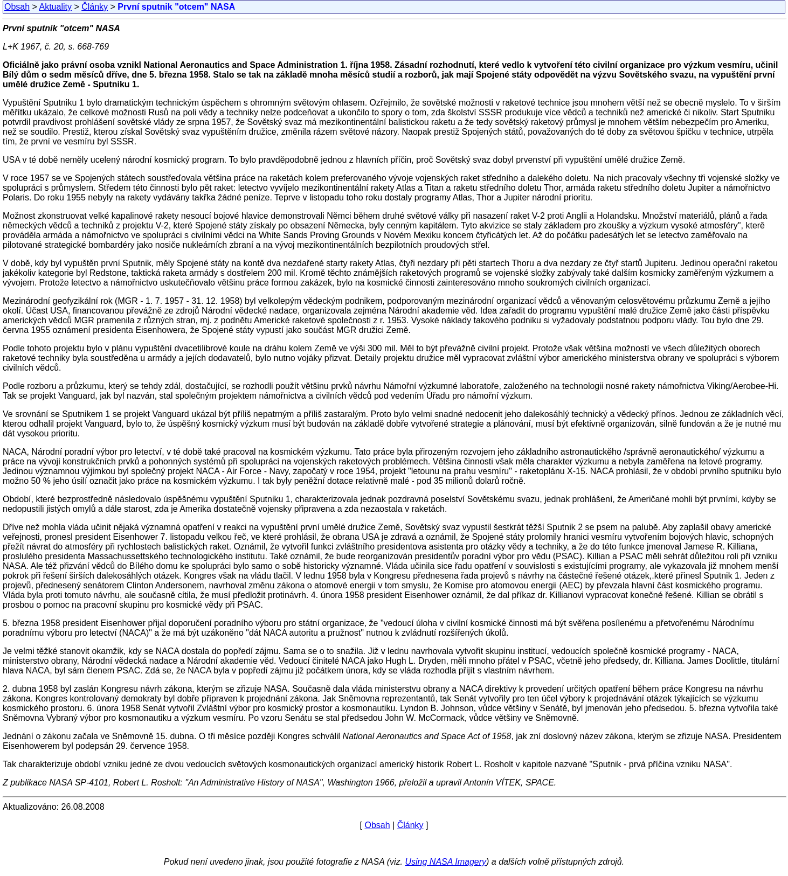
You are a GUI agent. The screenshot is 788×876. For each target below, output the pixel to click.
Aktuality (55, 6)
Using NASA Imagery (445, 861)
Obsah (17, 6)
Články (94, 6)
